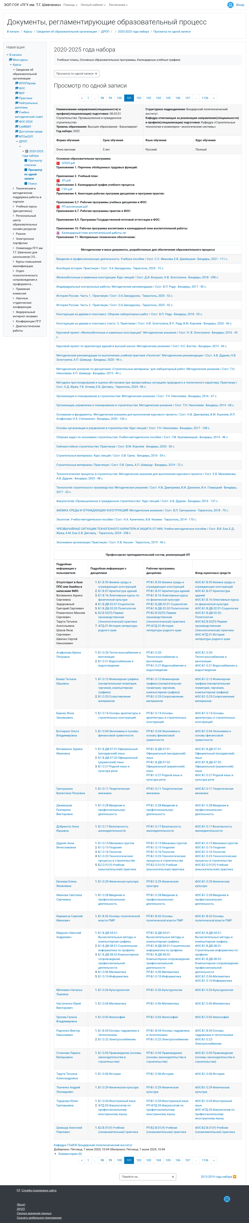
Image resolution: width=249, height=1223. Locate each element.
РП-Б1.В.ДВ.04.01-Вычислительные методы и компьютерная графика (165, 937)
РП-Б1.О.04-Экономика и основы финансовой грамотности (163, 735)
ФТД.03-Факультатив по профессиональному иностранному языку (114, 1110)
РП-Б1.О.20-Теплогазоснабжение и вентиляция (162, 657)
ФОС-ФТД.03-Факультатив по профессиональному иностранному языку (214, 1114)
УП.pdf (66, 180)
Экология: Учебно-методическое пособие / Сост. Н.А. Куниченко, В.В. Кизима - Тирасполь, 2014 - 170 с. (126, 519)
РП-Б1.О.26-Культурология (164, 990)
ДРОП (105, 31)
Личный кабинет (92, 5)
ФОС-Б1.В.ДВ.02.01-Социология (216, 608)
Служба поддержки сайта (36, 1190)
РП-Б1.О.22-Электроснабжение (167, 1039)
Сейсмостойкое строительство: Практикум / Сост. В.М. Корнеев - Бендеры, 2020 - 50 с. (115, 446)
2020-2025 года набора (133, 31)
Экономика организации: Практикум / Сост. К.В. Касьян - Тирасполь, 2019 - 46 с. (111, 542)
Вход (240, 5)
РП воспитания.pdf (75, 206)
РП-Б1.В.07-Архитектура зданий (168, 591)
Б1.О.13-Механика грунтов (116, 843)
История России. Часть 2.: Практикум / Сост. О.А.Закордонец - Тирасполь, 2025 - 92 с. (114, 305)
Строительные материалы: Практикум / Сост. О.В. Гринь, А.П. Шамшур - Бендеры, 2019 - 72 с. (120, 465)
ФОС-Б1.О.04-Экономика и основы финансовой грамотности (213, 735)
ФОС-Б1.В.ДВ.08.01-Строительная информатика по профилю (216, 950)
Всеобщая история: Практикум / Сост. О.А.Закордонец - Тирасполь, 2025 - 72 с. (110, 268)
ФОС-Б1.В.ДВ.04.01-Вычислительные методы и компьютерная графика (214, 937)
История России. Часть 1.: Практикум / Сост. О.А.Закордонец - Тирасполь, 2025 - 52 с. (114, 296)
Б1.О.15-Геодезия (110, 847)
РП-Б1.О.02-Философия (162, 1017)
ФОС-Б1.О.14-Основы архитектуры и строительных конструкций (215, 717)
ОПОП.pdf (68, 163)
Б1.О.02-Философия (111, 1017)
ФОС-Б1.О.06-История (210, 1074)
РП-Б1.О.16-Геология (160, 852)
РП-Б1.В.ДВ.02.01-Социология (166, 604)
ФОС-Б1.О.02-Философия (212, 1017)
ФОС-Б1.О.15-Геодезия (210, 847)
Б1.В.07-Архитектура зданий (117, 591)
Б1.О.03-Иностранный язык (117, 1101)
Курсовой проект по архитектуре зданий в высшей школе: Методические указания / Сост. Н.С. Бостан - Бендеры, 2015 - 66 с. (141, 346)
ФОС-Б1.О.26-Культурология (214, 990)
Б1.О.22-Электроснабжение (117, 1039)
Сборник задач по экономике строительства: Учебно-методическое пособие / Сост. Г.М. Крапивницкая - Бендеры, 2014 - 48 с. (142, 437)
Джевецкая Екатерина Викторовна (64, 810)
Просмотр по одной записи (172, 31)
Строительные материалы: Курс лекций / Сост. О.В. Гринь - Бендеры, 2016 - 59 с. (111, 455)
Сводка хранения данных (34, 1213)
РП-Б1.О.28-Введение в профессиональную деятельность (162, 810)
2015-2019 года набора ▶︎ (218, 1176)
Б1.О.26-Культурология (113, 990)
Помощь (69, 5)
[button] (148, 1154)
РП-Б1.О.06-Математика (162, 972)
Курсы (28, 31)
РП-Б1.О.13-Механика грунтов (166, 843)
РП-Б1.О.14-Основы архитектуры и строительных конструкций (166, 717)
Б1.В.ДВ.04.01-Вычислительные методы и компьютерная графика (117, 937)
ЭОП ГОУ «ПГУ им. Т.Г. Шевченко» (32, 5)
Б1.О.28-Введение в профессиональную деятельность (111, 810)
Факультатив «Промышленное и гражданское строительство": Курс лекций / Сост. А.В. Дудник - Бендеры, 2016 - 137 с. (137, 501)
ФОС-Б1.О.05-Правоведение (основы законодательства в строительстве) (215, 1057)
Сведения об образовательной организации (66, 31)
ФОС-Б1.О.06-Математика (212, 976)
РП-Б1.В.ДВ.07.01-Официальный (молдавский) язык (166, 753)
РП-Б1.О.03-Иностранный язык (167, 1101)
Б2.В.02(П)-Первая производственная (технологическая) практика (117, 617)
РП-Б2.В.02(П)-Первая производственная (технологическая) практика (165, 617)
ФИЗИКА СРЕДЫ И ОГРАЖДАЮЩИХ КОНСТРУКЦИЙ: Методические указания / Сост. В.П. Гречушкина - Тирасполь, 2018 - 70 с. (142, 510)
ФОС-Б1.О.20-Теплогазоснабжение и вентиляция (210, 657)
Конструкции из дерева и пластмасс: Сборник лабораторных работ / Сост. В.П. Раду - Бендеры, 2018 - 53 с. (129, 314)
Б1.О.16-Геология (109, 852)
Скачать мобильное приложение (39, 1218)
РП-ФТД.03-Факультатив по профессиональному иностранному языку (165, 1110)
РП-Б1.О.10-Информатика (163, 976)
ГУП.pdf (67, 189)
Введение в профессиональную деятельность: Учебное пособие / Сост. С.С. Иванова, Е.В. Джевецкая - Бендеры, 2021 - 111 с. (142, 259)
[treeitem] (24, 193)
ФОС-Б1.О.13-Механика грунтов (216, 843)
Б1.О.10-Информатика (113, 976)
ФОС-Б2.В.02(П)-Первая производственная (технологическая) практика (214, 626)
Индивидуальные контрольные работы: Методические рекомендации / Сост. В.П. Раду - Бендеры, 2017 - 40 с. (131, 286)
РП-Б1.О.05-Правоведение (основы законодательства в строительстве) (166, 1057)
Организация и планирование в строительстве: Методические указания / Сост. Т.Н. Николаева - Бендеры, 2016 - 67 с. (136, 396)
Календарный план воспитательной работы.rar (94, 233)
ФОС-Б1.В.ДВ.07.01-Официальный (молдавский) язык (214, 753)
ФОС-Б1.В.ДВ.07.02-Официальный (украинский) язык (214, 766)
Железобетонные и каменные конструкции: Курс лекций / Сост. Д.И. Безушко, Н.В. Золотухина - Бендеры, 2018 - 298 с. (137, 277)
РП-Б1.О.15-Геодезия (160, 847)
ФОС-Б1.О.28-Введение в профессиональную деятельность (212, 810)
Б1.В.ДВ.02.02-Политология (117, 608)
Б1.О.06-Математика (112, 972)
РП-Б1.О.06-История (160, 1074)
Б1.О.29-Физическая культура (118, 881)
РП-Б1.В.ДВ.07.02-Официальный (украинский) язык (165, 766)
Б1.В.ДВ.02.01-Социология (116, 604)
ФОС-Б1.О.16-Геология (210, 852)
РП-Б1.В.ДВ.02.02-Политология (167, 608)
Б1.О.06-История (109, 1074)
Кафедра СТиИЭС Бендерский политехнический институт (93, 1145)
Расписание (117, 5)
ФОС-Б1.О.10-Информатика (213, 980)
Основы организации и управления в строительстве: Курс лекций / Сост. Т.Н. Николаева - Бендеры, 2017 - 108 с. (133, 428)
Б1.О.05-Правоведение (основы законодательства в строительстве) (119, 1057)
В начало (13, 31)
